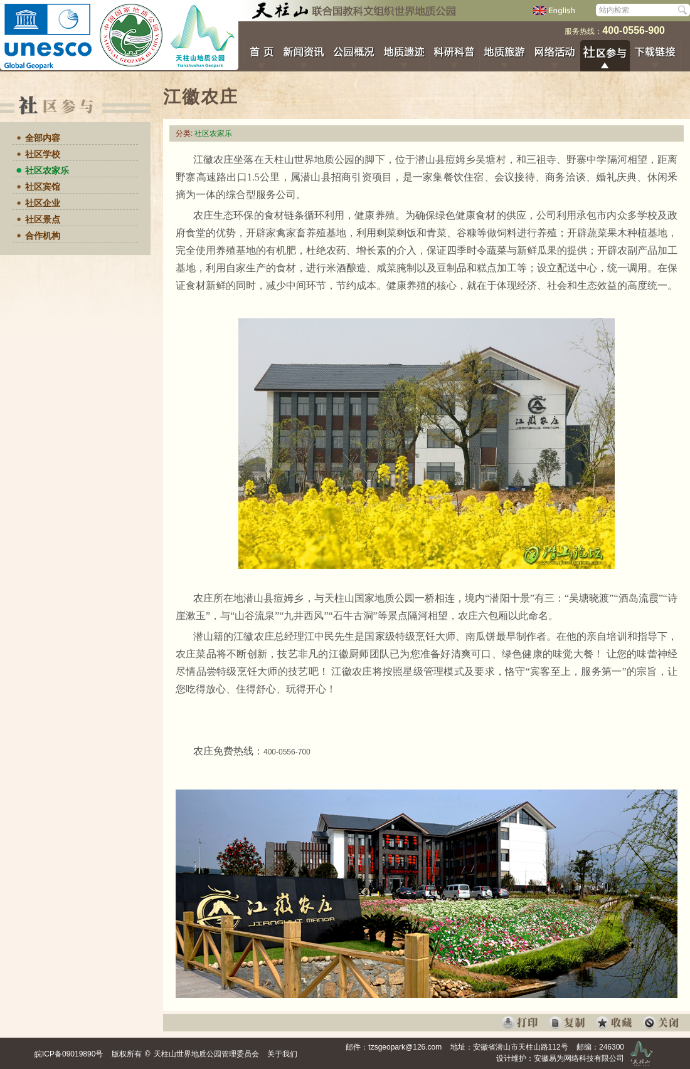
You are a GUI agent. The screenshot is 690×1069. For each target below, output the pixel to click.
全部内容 (42, 138)
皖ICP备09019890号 (68, 1054)
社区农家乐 (47, 170)
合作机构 (42, 236)
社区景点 (42, 219)
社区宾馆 (42, 187)
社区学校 (42, 154)
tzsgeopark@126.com (405, 1047)
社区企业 (42, 203)
